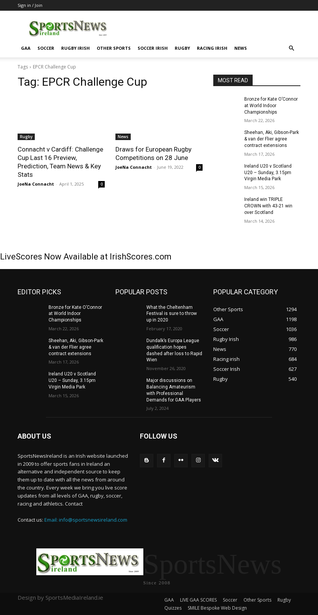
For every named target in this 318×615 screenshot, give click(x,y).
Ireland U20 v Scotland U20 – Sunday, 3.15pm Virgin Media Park (268, 172)
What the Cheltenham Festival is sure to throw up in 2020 (171, 314)
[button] (291, 48)
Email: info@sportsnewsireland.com (85, 519)
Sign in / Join (30, 5)
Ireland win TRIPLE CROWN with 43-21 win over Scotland (268, 206)
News (240, 48)
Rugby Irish (75, 48)
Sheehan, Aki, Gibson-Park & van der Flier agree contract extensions (271, 139)
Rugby (182, 48)
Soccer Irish (153, 48)
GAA (26, 48)
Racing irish (212, 48)
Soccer (45, 48)
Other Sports (114, 48)
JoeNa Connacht (36, 184)
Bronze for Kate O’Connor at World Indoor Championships (271, 105)
